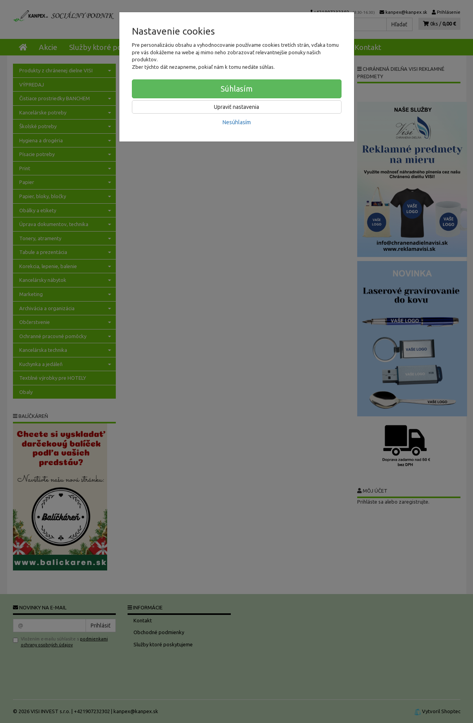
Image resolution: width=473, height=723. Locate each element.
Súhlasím (237, 88)
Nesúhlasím (237, 122)
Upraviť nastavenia (236, 107)
